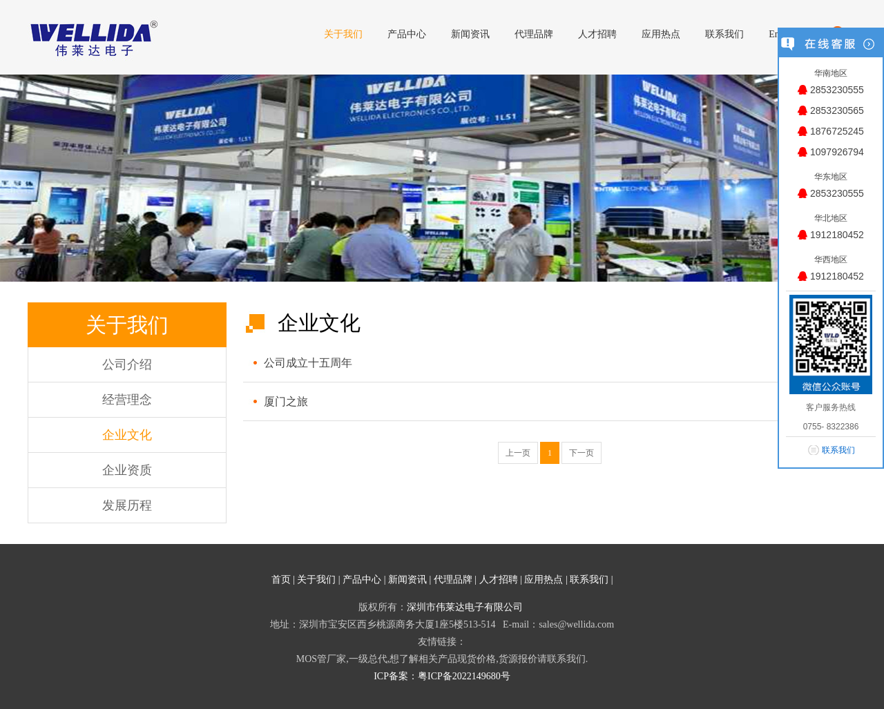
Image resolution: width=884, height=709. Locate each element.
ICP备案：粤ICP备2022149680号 (442, 676)
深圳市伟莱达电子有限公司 (465, 607)
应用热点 (543, 579)
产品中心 (362, 579)
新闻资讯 (407, 579)
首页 (281, 579)
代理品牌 (453, 579)
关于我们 (316, 579)
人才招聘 (498, 579)
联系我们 (589, 579)
